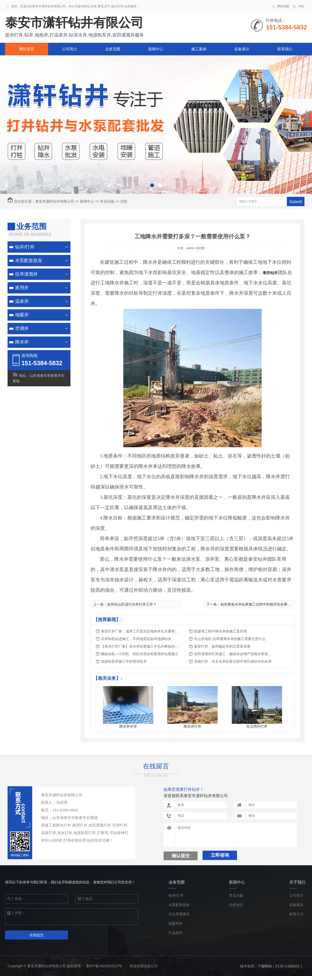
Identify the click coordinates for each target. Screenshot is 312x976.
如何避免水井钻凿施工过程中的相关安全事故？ (257, 604)
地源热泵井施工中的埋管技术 (124, 661)
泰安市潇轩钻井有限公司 (54, 201)
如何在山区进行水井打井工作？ (132, 604)
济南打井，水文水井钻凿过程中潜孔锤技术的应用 (232, 661)
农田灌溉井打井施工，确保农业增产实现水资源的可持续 (234, 654)
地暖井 (22, 314)
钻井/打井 (24, 246)
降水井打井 (192, 726)
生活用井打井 (256, 726)
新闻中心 (155, 49)
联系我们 (284, 49)
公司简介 (69, 49)
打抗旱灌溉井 (179, 914)
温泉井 (22, 301)
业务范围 (112, 49)
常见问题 (107, 201)
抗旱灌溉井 (26, 274)
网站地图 (283, 6)
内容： (64, 917)
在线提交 (36, 935)
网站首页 (26, 49)
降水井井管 (128, 726)
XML (301, 6)
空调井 (22, 328)
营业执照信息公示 (144, 966)
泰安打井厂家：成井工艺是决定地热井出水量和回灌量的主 (141, 631)
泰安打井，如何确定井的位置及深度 (222, 646)
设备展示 (241, 49)
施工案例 (198, 49)
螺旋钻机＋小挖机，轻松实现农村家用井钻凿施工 (139, 654)
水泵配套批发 (28, 260)
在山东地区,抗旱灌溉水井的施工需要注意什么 (229, 639)
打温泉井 (176, 933)
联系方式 (296, 914)
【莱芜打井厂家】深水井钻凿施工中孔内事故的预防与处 (141, 646)
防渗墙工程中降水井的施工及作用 (220, 631)
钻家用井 (176, 923)
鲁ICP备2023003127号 (104, 966)
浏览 (123, 201)
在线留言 (156, 766)
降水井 (22, 342)
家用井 (22, 287)
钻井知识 (236, 905)
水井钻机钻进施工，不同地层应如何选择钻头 (136, 639)
